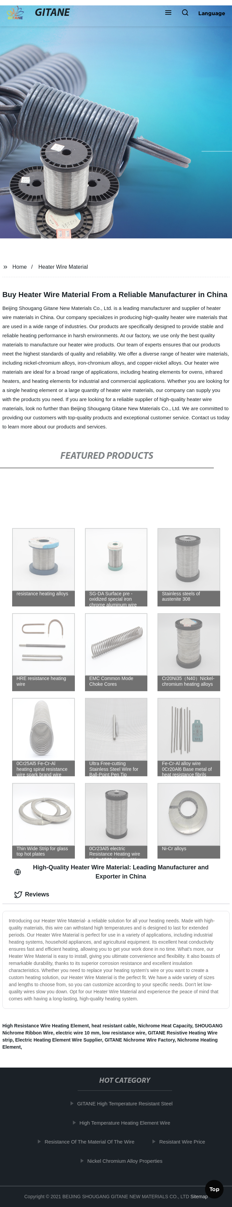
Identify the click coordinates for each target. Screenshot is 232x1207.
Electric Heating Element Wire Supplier (58, 1040)
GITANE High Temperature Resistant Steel (127, 1103)
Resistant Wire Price (185, 1142)
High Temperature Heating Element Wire (127, 1123)
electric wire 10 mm (77, 1032)
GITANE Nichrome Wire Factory (140, 1040)
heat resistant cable (113, 1025)
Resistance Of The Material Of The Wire (92, 1142)
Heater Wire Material (63, 267)
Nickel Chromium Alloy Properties (127, 1161)
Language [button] (211, 13)
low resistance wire (123, 1032)
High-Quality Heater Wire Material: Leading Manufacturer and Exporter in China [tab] (111, 872)
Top (214, 1188)
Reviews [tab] (31, 895)
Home (19, 267)
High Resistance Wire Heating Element (45, 1025)
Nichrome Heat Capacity (165, 1025)
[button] (168, 13)
